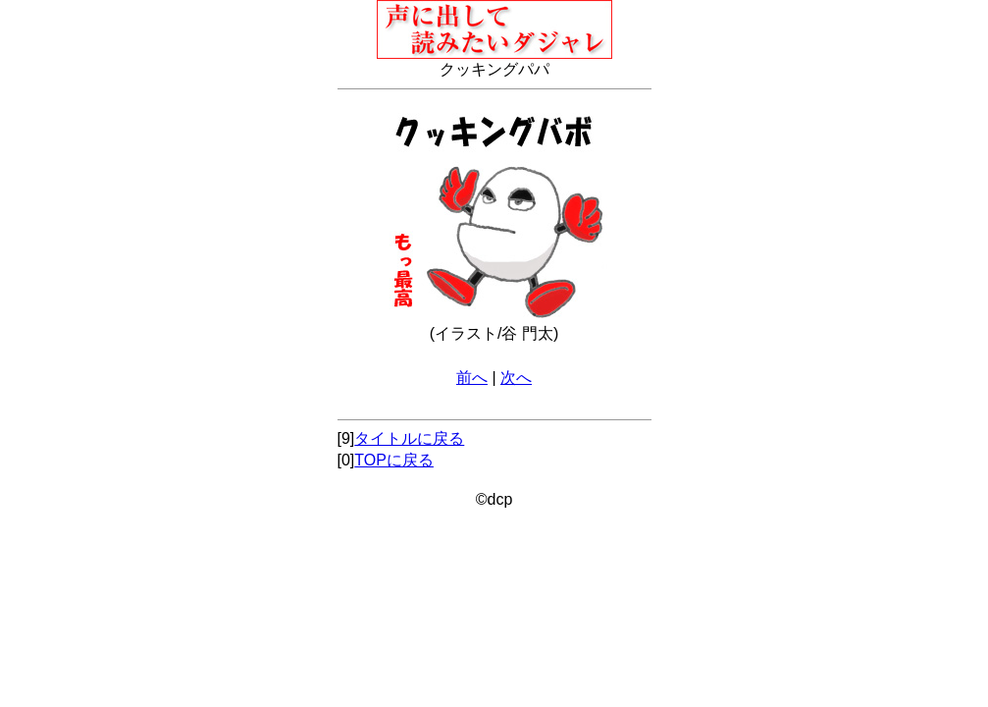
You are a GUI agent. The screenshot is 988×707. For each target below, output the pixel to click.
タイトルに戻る (409, 438)
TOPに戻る (394, 460)
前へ (472, 377)
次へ (516, 377)
